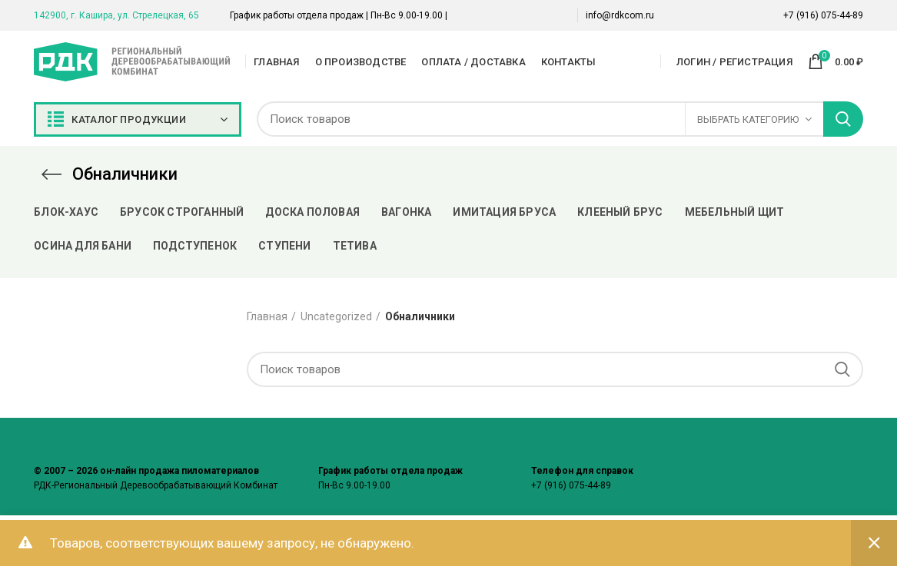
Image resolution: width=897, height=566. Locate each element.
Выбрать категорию (748, 119)
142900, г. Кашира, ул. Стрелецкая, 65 (116, 15)
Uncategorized (336, 316)
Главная (267, 316)
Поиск (843, 119)
